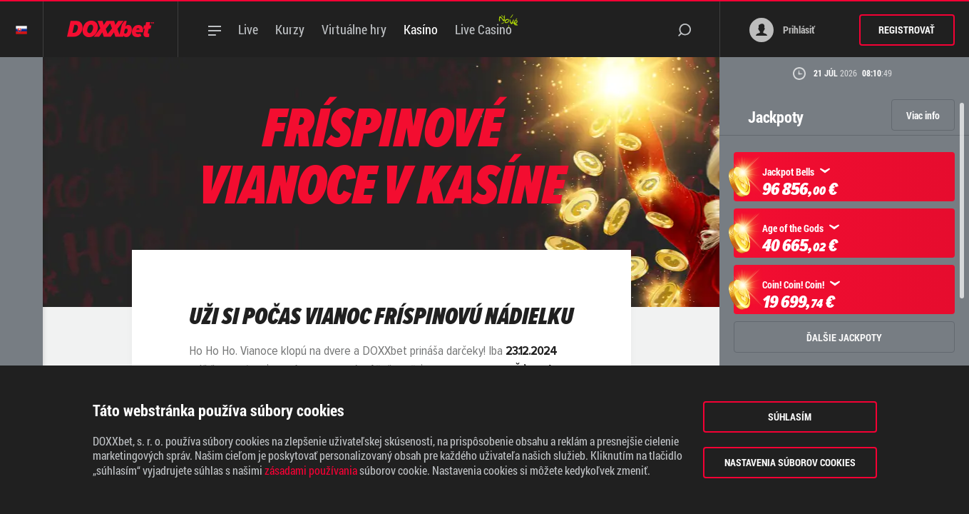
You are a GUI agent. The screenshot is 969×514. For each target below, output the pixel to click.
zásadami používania (311, 470)
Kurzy (289, 29)
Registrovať (906, 29)
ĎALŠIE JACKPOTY (844, 337)
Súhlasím (789, 416)
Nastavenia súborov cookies (790, 462)
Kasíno (421, 29)
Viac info (923, 115)
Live (248, 29)
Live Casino (483, 29)
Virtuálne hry (354, 29)
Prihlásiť (782, 30)
